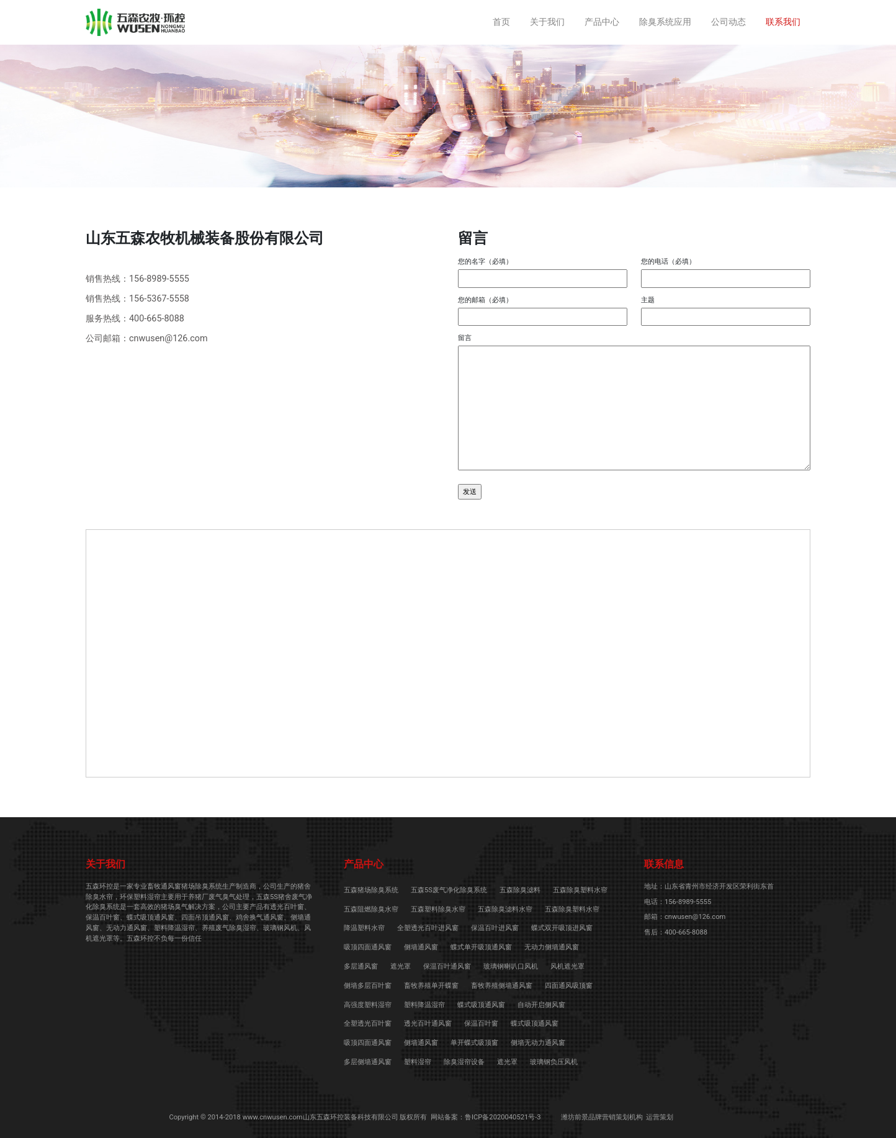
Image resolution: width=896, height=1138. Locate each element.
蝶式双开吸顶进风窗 (562, 928)
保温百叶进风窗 (495, 928)
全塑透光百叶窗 (368, 1023)
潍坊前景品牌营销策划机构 (602, 1117)
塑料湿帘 (417, 1062)
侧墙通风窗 (421, 947)
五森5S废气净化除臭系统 (449, 890)
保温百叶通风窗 (447, 966)
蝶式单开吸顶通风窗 (481, 947)
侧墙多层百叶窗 (368, 986)
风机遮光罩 (567, 966)
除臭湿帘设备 (464, 1062)
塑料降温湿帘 (424, 1005)
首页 (501, 22)
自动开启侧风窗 (541, 1005)
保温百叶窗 (481, 1023)
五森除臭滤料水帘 (505, 909)
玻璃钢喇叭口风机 (510, 966)
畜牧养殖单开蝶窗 (431, 986)
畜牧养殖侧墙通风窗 (501, 986)
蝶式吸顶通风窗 (481, 1005)
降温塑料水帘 (364, 928)
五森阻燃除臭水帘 (371, 909)
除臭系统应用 (665, 22)
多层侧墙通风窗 (368, 1062)
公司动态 (728, 22)
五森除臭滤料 (520, 890)
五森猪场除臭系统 (371, 890)
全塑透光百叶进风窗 (428, 928)
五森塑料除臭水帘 (438, 909)
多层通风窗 (361, 966)
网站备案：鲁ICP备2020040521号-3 (486, 1117)
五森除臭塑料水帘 (580, 890)
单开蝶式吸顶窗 (474, 1043)
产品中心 (602, 22)
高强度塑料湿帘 (368, 1005)
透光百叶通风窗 (428, 1023)
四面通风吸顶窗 (569, 986)
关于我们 (547, 22)
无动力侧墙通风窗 (551, 947)
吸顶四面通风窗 (368, 947)
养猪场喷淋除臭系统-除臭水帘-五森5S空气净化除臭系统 (135, 22)
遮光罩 (400, 966)
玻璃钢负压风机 (554, 1062)
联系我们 (783, 22)
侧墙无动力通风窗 (538, 1043)
